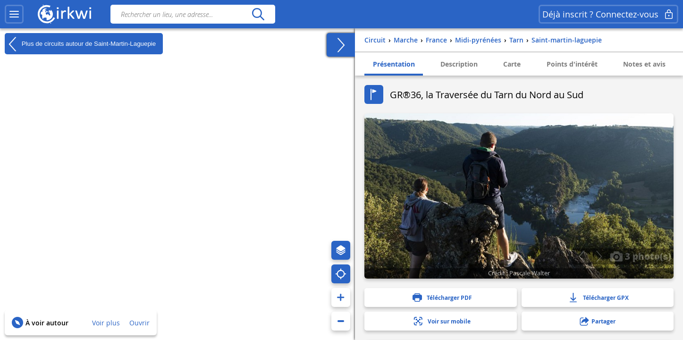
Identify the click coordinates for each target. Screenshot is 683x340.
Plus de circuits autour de (80, 43)
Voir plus (106, 322)
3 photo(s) (640, 256)
